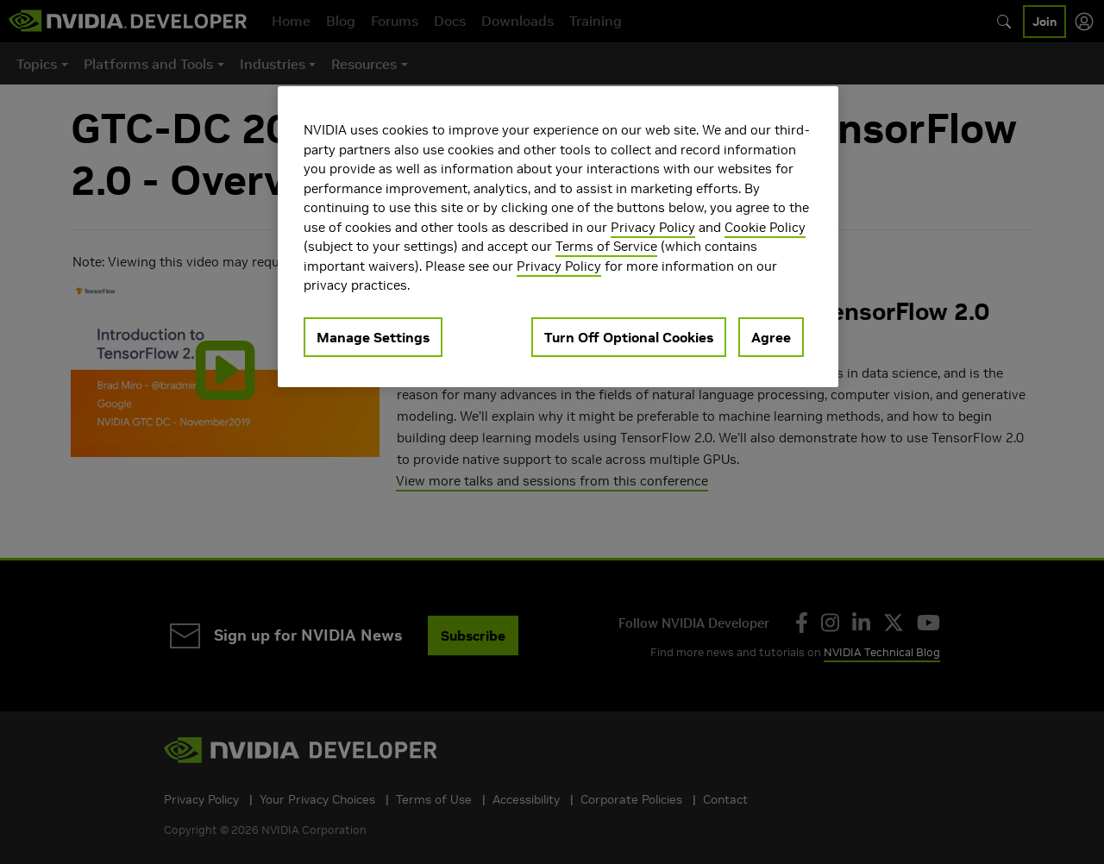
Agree (771, 337)
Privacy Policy (653, 227)
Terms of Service (606, 246)
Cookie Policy (765, 227)
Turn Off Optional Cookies (628, 337)
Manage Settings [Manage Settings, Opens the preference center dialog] (373, 337)
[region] (558, 236)
